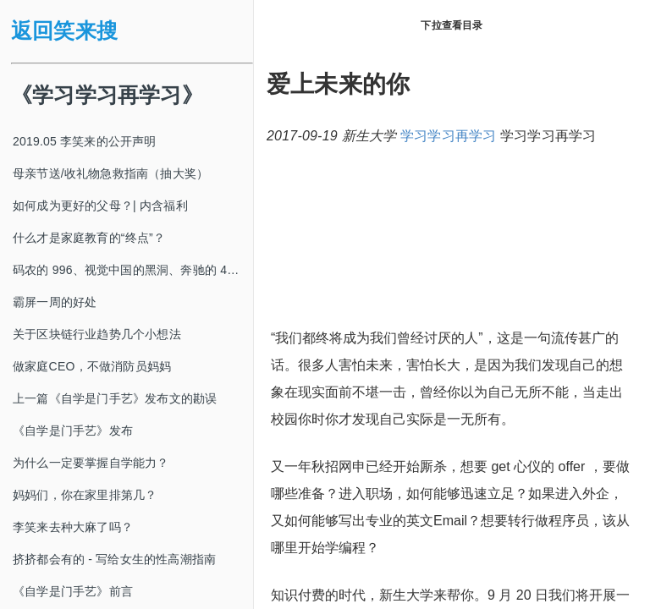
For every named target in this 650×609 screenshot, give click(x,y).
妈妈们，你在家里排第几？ (85, 495)
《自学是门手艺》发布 (73, 430)
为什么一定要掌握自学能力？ (91, 462)
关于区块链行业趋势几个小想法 (97, 334)
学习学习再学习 (448, 136)
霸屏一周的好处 (54, 302)
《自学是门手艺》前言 (73, 591)
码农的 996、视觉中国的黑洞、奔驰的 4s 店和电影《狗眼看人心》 (133, 270)
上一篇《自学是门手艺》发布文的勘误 (115, 398)
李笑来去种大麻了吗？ (73, 527)
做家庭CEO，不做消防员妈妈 (92, 366)
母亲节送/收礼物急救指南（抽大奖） (110, 173)
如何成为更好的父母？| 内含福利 (100, 205)
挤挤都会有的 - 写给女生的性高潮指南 (114, 559)
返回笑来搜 (64, 30)
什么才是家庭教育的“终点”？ (89, 237)
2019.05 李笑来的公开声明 (85, 141)
